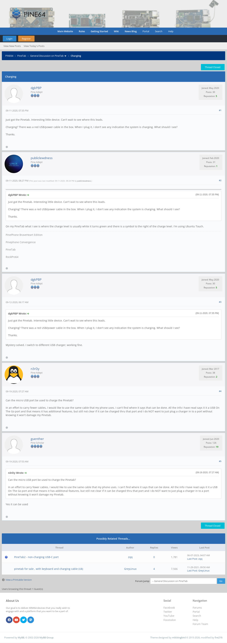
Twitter (167, 611)
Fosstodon (169, 620)
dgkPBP (36, 88)
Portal (146, 31)
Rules (82, 31)
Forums (197, 607)
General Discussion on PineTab (47, 55)
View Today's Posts (34, 46)
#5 (220, 461)
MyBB (21, 637)
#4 (220, 391)
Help (170, 31)
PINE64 (9, 55)
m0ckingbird (179, 637)
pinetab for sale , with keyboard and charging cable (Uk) (48, 569)
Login (9, 38)
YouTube (168, 615)
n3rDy (35, 369)
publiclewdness (42, 158)
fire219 (218, 637)
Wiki (116, 31)
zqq (130, 557)
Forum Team (200, 624)
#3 (220, 302)
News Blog (131, 31)
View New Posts (12, 46)
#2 (220, 180)
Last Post (192, 558)
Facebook (169, 607)
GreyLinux (130, 569)
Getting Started (99, 31)
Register (26, 38)
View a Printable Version (19, 579)
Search (158, 31)
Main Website (65, 31)
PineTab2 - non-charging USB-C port (36, 557)
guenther (37, 439)
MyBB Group (46, 637)
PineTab (21, 55)
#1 (220, 110)
